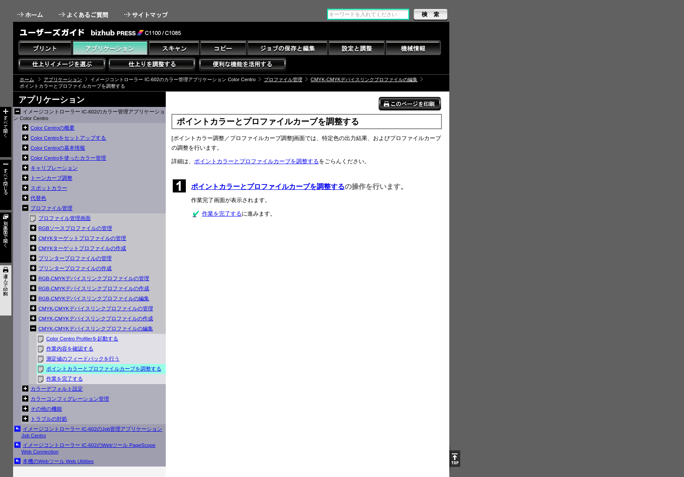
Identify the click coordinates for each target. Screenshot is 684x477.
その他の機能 (46, 409)
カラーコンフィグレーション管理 (70, 399)
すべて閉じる (5, 185)
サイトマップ (147, 14)
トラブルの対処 (49, 419)
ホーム (31, 14)
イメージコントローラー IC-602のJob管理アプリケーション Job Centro (91, 432)
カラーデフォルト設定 (57, 388)
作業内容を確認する (69, 348)
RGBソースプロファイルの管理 (75, 228)
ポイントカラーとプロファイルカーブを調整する (103, 368)
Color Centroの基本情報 (58, 148)
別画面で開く (5, 238)
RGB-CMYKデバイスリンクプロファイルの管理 (93, 278)
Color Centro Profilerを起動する (82, 338)
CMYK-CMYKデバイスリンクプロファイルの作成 (95, 318)
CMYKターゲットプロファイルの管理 (82, 238)
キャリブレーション (54, 168)
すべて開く (5, 132)
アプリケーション (63, 79)
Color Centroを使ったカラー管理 (68, 158)
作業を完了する (64, 378)
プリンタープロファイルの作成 (75, 268)
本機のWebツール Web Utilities (58, 461)
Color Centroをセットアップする (68, 138)
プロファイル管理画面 (64, 218)
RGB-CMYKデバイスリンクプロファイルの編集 (93, 298)
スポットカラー (49, 188)
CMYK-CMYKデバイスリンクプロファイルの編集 (364, 79)
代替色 (38, 198)
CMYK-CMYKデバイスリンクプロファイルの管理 (95, 308)
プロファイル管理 (283, 79)
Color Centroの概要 (53, 127)
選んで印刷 (5, 290)
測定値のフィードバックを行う (83, 358)
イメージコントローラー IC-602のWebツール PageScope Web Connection (88, 448)
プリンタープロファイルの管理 (75, 258)
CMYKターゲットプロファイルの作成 (82, 248)
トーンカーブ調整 (51, 178)
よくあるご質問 (84, 14)
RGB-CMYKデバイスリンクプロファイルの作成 (93, 288)
